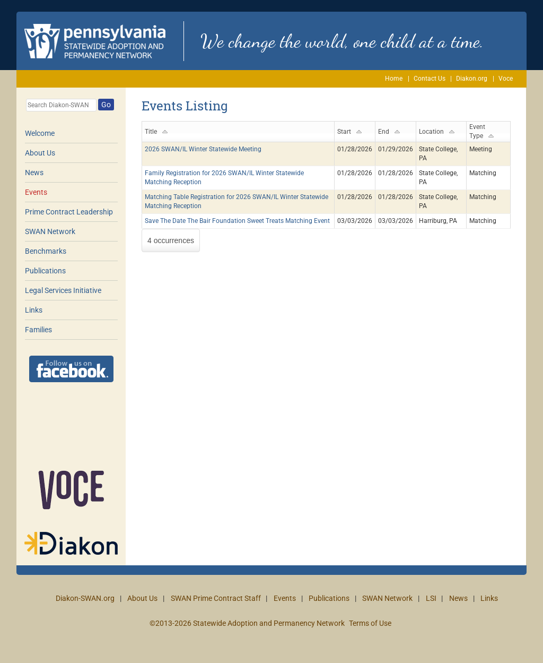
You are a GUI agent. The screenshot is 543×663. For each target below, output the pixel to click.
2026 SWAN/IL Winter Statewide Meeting (203, 149)
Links (33, 310)
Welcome (40, 133)
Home (393, 78)
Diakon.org (471, 78)
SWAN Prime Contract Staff (216, 598)
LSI (431, 598)
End (383, 131)
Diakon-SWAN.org (85, 598)
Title (151, 131)
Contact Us (429, 78)
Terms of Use (370, 623)
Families (38, 329)
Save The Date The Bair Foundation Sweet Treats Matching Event (237, 221)
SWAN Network (50, 231)
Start (344, 131)
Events (36, 192)
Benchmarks (45, 251)
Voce (505, 78)
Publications (45, 270)
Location (431, 131)
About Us (40, 153)
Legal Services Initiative (63, 290)
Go (106, 104)
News (34, 172)
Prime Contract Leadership (69, 212)
